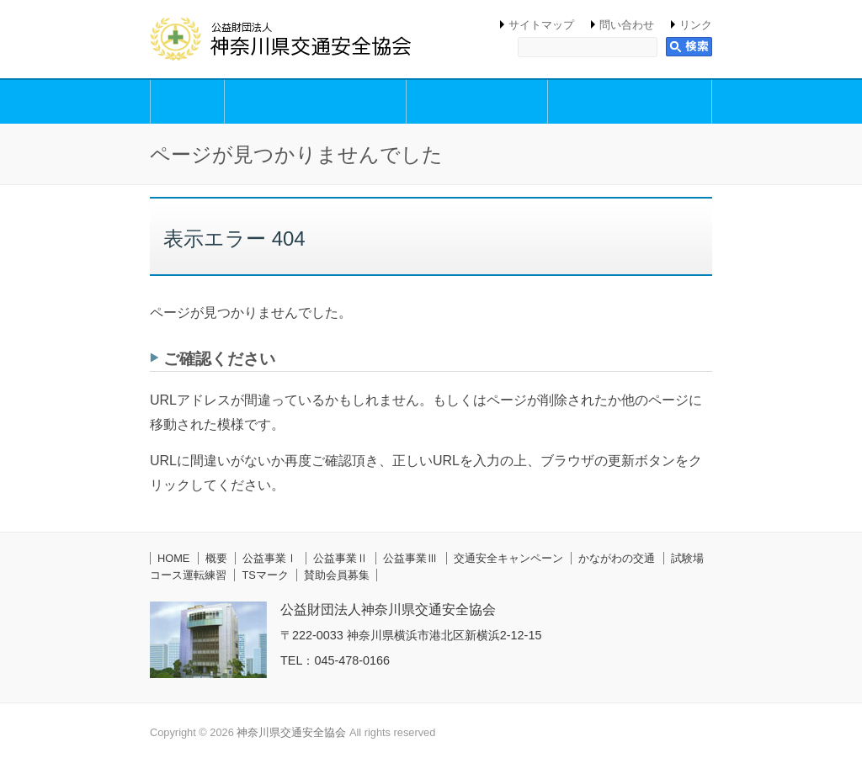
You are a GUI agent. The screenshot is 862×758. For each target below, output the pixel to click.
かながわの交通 (616, 558)
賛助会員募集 (337, 575)
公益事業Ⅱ (340, 558)
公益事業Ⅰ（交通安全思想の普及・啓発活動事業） (315, 102)
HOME (173, 558)
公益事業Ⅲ (410, 558)
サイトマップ (541, 25)
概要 (187, 102)
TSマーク (265, 575)
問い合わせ (626, 25)
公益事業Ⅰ (269, 558)
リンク (695, 25)
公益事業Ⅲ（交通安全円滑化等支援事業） (629, 102)
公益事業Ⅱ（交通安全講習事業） (477, 102)
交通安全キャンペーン (508, 558)
